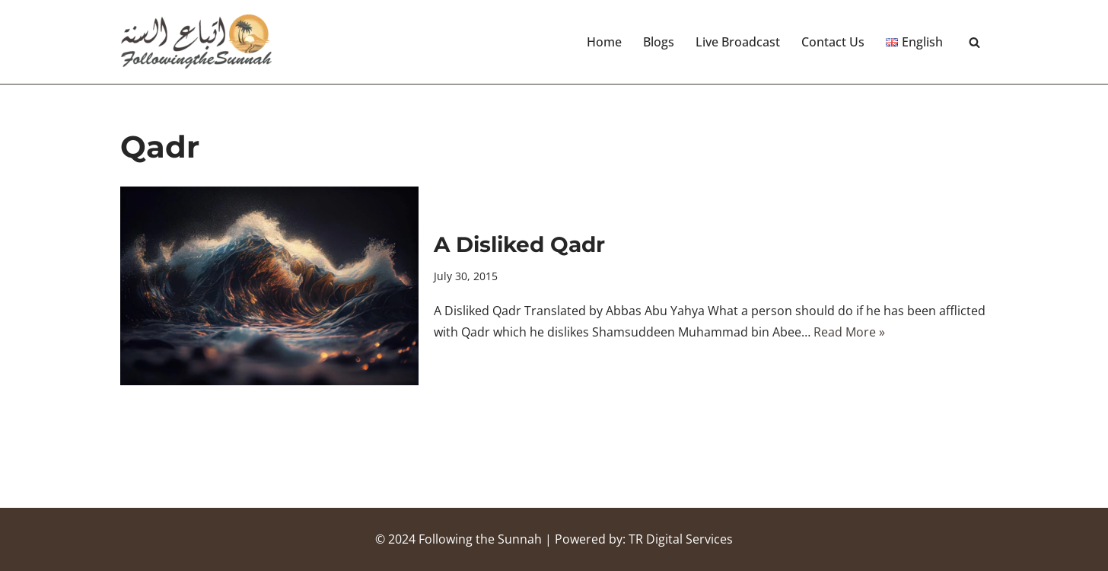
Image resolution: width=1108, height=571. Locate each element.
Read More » (849, 332)
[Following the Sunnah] (196, 42)
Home (604, 41)
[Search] (974, 42)
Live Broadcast (738, 41)
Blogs (658, 41)
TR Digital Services (681, 539)
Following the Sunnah (480, 539)
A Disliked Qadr (519, 244)
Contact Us (832, 41)
